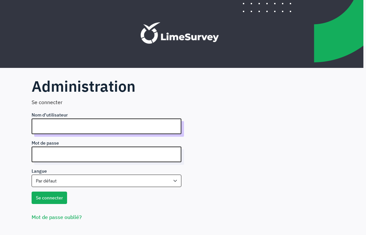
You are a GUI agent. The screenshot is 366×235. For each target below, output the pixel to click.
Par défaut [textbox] (46, 180)
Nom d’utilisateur (50, 115)
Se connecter (49, 198)
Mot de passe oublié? (57, 217)
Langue (39, 171)
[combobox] (106, 181)
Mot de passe (45, 143)
